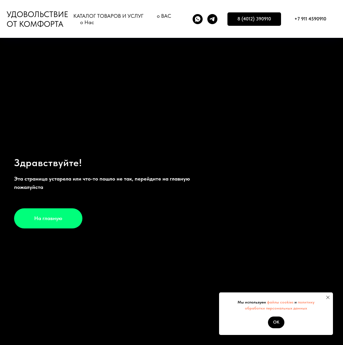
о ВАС (164, 16)
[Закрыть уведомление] (328, 297)
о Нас (87, 22)
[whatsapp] (198, 19)
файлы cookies (279, 302)
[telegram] (212, 19)
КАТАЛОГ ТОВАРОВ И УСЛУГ (108, 16)
